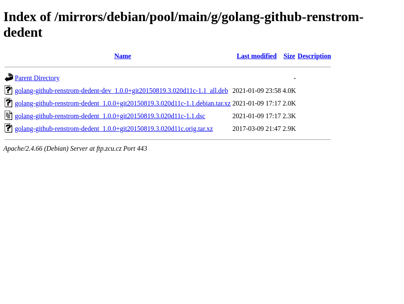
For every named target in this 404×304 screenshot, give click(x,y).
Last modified (257, 56)
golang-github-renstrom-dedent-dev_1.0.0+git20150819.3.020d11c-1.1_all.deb (121, 90)
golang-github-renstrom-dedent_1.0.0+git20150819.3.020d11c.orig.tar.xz (114, 128)
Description (314, 56)
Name (122, 56)
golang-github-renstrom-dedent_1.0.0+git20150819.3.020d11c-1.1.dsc (110, 115)
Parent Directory (37, 77)
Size (290, 56)
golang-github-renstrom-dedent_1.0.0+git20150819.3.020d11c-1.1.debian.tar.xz (122, 103)
